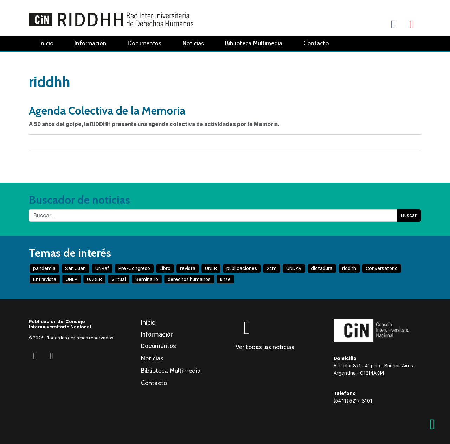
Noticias (193, 43)
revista (187, 268)
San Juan (75, 268)
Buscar (409, 215)
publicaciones (241, 268)
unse (225, 279)
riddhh (349, 268)
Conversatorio (382, 268)
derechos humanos (189, 279)
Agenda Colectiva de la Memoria (107, 110)
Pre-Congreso (134, 268)
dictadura (322, 268)
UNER (211, 268)
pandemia (44, 268)
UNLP (71, 279)
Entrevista (44, 279)
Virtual (118, 279)
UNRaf (102, 268)
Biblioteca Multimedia (253, 43)
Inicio (46, 43)
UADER (94, 279)
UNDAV (294, 268)
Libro (165, 268)
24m (271, 268)
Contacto (316, 43)
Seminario (146, 279)
